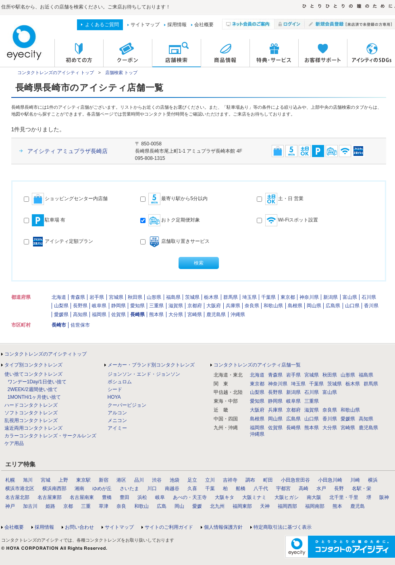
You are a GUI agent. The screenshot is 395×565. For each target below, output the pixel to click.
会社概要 (204, 24)
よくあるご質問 (102, 24)
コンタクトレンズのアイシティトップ (45, 354)
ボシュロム (120, 382)
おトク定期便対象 (170, 220)
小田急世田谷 (295, 480)
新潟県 (330, 297)
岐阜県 (99, 305)
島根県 (295, 305)
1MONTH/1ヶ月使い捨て (34, 397)
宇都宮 (283, 488)
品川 (139, 480)
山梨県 (61, 305)
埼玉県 (249, 297)
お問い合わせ (79, 527)
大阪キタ (224, 497)
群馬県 (230, 297)
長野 (339, 488)
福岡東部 (242, 506)
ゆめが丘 (102, 488)
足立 (192, 480)
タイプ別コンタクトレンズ (33, 365)
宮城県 (116, 297)
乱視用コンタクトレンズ (31, 420)
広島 (161, 506)
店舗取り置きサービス (175, 242)
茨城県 (192, 297)
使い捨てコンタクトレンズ (33, 374)
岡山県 (314, 305)
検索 (199, 263)
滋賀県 (175, 305)
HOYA (114, 397)
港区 (121, 480)
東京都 (288, 297)
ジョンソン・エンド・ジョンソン (144, 374)
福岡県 (99, 314)
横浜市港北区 (19, 488)
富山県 (350, 297)
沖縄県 (238, 314)
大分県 (175, 314)
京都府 (194, 305)
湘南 (79, 488)
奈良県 (252, 305)
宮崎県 (194, 314)
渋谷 (157, 480)
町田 (268, 480)
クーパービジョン (127, 405)
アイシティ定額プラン (58, 242)
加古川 (30, 506)
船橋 (240, 488)
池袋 (174, 480)
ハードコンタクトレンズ (31, 405)
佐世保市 (80, 325)
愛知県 (137, 305)
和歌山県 (273, 305)
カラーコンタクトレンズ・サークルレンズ (50, 436)
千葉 (210, 488)
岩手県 (96, 297)
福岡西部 (287, 506)
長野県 (80, 305)
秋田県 (135, 297)
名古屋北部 (17, 497)
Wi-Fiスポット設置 (287, 220)
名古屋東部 (49, 497)
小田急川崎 (330, 480)
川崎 (355, 480)
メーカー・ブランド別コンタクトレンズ (151, 365)
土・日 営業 (280, 199)
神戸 (10, 506)
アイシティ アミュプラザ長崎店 (67, 151)
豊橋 (107, 497)
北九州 (217, 506)
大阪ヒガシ (286, 497)
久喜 (192, 488)
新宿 (103, 480)
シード (115, 389)
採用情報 (177, 24)
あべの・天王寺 (190, 497)
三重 (86, 506)
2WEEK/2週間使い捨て (33, 389)
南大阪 (314, 497)
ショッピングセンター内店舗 (66, 199)
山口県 (352, 305)
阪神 (384, 497)
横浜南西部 (54, 488)
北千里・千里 (343, 497)
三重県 (156, 305)
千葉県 (268, 297)
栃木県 (211, 297)
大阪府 (213, 305)
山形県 (154, 297)
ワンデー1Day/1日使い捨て (37, 382)
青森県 (78, 297)
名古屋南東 (82, 497)
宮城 (45, 480)
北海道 (59, 297)
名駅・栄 (361, 488)
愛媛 (197, 506)
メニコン (117, 420)
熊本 (337, 506)
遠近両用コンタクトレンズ (33, 428)
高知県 (80, 314)
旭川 (28, 480)
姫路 (50, 506)
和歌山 (141, 506)
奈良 (121, 506)
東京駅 (83, 480)
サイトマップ (145, 24)
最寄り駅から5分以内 (174, 199)
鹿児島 (357, 506)
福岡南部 (314, 506)
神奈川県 (309, 297)
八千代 (261, 488)
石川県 (369, 297)
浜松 (142, 497)
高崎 (303, 488)
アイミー (117, 428)
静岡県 (118, 305)
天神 (265, 506)
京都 (68, 506)
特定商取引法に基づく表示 (283, 527)
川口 (152, 488)
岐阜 (160, 497)
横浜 (373, 480)
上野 (63, 480)
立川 (210, 480)
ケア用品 (14, 443)
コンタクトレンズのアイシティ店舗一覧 (257, 365)
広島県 (333, 305)
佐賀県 (118, 314)
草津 (103, 506)
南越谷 (172, 488)
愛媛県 (61, 314)
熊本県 (156, 314)
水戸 (321, 488)
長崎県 (137, 314)
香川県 (371, 305)
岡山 (179, 506)
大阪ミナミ (254, 497)
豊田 (124, 497)
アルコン (117, 413)
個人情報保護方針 (223, 527)
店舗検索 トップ (121, 72)
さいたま (129, 488)
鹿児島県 (216, 314)
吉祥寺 (230, 480)
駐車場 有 (45, 220)
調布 (250, 480)
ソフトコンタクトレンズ (31, 413)
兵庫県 (233, 305)
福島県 (173, 297)
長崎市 (59, 325)
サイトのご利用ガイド (169, 527)
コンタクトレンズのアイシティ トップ (55, 72)
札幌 (10, 480)
